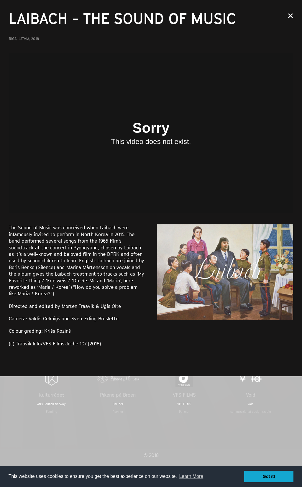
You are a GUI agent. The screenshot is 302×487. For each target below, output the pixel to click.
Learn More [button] (191, 476)
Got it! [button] (269, 476)
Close (290, 15)
